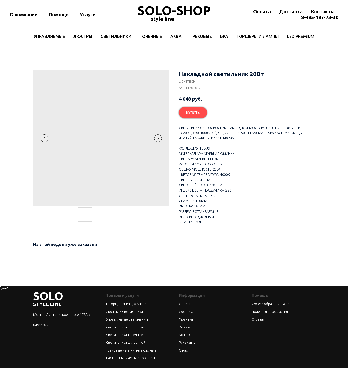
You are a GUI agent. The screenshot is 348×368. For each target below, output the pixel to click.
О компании (24, 14)
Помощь (59, 14)
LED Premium (300, 36)
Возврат (185, 327)
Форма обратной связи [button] (270, 304)
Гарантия (186, 319)
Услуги (88, 14)
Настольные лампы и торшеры (130, 358)
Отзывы (258, 319)
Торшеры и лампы (257, 36)
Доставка (291, 11)
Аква (176, 36)
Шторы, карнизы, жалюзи (126, 304)
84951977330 (44, 325)
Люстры (82, 36)
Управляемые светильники (127, 319)
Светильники (116, 36)
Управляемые (49, 36)
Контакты (323, 11)
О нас (183, 350)
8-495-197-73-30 (319, 17)
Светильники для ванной (125, 342)
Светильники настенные (125, 327)
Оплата (262, 11)
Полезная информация (270, 312)
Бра (224, 36)
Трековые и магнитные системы (131, 350)
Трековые (201, 36)
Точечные (151, 36)
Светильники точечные (124, 335)
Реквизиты (187, 342)
